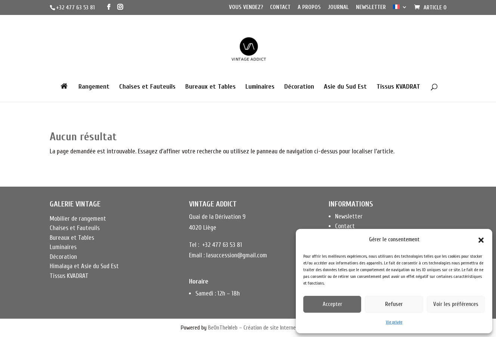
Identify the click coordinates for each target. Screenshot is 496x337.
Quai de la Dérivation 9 (217, 216)
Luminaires (260, 87)
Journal (338, 7)
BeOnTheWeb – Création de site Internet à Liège (261, 327)
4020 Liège (202, 227)
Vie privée (394, 322)
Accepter (332, 304)
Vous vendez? (246, 7)
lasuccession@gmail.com (236, 255)
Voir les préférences (455, 304)
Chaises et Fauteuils (147, 87)
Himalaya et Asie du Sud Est (84, 266)
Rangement (93, 87)
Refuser (394, 304)
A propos (309, 7)
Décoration (299, 87)
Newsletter (371, 7)
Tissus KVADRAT (398, 87)
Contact (280, 7)
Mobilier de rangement (78, 218)
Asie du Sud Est (345, 87)
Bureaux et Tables (210, 87)
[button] (481, 240)
